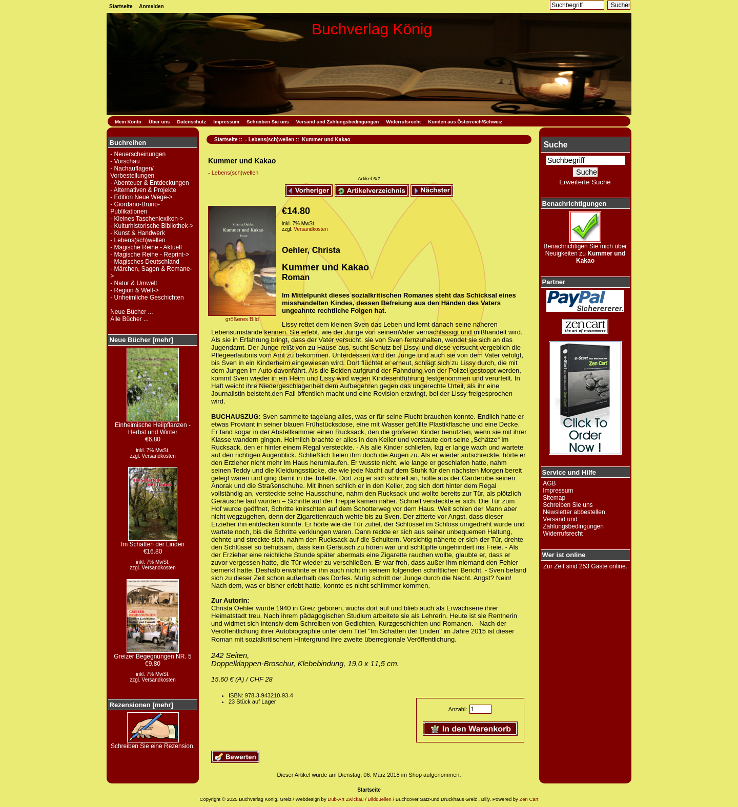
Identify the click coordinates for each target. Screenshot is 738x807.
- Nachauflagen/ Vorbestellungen (132, 172)
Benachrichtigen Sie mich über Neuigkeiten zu (585, 250)
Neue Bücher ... (131, 311)
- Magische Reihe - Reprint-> (149, 254)
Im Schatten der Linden (152, 541)
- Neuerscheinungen (138, 154)
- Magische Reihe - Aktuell (145, 247)
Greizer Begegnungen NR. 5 (152, 653)
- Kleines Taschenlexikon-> (146, 218)
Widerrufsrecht (403, 121)
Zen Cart (528, 799)
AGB (549, 483)
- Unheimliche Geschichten (146, 297)
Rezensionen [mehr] (141, 705)
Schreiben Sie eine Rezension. (153, 743)
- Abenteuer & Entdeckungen (149, 182)
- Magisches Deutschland (144, 261)
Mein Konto (128, 121)
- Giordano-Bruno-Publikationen (135, 208)
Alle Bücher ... (129, 319)
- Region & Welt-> (134, 290)
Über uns (159, 121)
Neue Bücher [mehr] (141, 340)
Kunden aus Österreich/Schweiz (465, 121)
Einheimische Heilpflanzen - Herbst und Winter (153, 426)
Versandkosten (159, 456)
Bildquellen (379, 799)
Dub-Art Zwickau (345, 799)
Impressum (226, 121)
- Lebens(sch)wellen (270, 139)
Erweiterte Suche (584, 182)
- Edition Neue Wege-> (141, 197)
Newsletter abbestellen (574, 512)
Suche (556, 144)
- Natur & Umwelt (133, 283)
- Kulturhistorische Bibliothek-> (151, 225)
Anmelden (151, 6)
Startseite (121, 6)
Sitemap (554, 497)
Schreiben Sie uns (268, 121)
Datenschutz (191, 121)
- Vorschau (124, 161)
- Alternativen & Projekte (143, 190)
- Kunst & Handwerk (137, 233)
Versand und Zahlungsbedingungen (337, 121)
